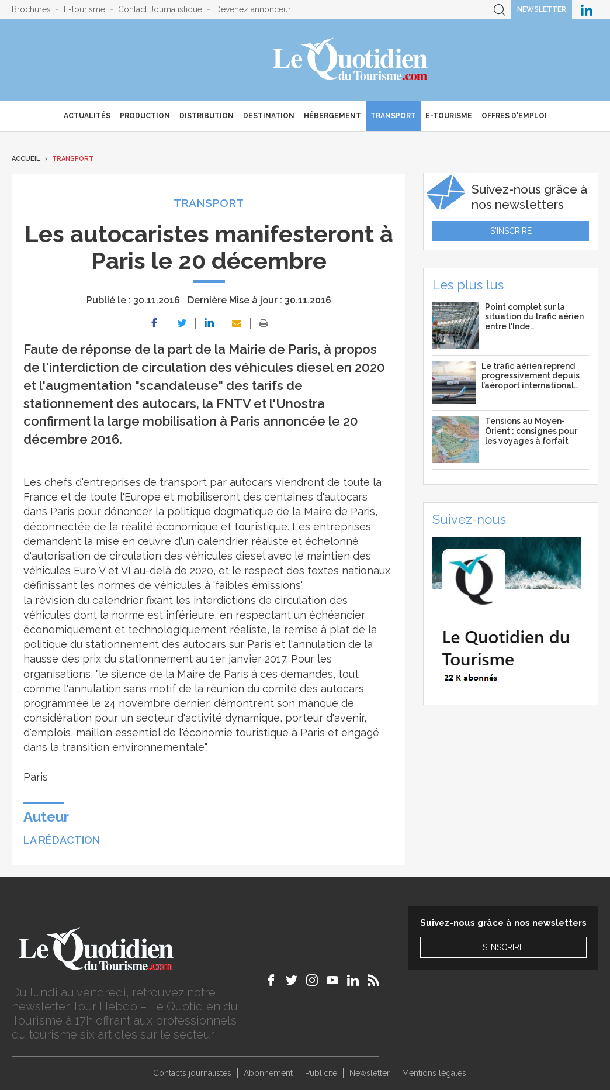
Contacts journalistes (192, 1073)
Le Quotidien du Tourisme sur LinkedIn (586, 9)
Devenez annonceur (253, 9)
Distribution (206, 116)
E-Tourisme (448, 116)
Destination (268, 116)
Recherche (499, 9)
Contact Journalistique (160, 9)
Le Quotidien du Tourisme (351, 60)
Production (145, 116)
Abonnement (268, 1073)
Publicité (321, 1073)
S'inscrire (511, 231)
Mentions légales (434, 1073)
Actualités (87, 116)
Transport (393, 116)
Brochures (31, 9)
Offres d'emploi (514, 116)
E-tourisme (84, 9)
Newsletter (541, 9)
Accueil (26, 159)
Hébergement (332, 116)
